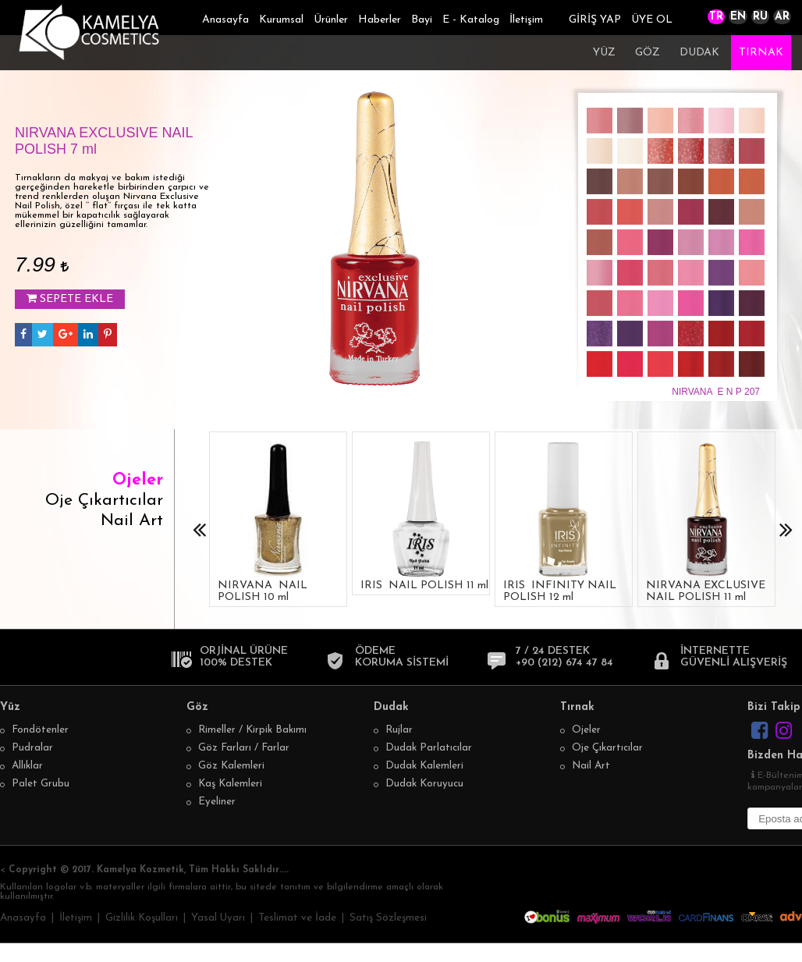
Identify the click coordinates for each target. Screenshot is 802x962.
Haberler (379, 20)
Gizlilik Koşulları (141, 918)
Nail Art (132, 521)
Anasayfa (225, 20)
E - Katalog (470, 20)
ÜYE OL (651, 20)
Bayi (421, 20)
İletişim (526, 20)
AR (782, 17)
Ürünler (331, 20)
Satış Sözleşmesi (388, 918)
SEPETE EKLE (70, 299)
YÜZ (604, 53)
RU (760, 17)
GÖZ (647, 53)
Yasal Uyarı (218, 918)
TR (716, 17)
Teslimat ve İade (297, 918)
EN (738, 17)
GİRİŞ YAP (595, 20)
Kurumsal (281, 20)
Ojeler (137, 480)
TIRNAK (761, 53)
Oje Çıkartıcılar (104, 500)
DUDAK (699, 53)
